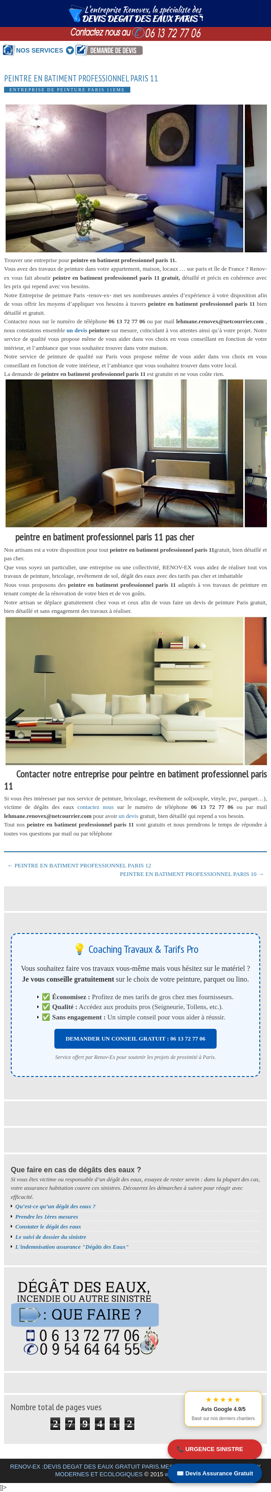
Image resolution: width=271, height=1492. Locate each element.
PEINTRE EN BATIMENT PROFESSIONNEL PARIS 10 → (192, 874)
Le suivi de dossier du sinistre (50, 1236)
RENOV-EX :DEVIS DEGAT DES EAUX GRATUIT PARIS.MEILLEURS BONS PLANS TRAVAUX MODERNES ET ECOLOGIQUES (135, 1470)
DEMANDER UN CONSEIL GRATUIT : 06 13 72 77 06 (135, 1038)
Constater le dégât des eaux (48, 1226)
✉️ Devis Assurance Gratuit (215, 1473)
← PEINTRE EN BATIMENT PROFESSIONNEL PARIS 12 (79, 865)
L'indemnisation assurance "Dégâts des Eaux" (72, 1246)
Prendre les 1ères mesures (46, 1216)
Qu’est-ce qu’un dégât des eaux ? (55, 1206)
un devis (78, 330)
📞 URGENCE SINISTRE (210, 1449)
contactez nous (95, 807)
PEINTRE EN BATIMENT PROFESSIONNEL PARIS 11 (81, 78)
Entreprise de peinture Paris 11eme (67, 89)
